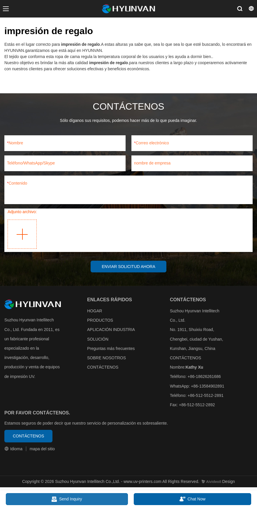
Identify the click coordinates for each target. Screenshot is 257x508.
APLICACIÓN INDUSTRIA (111, 330)
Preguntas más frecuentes (111, 348)
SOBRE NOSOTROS (106, 358)
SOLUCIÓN (97, 339)
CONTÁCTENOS (102, 367)
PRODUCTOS (100, 320)
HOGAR (94, 311)
